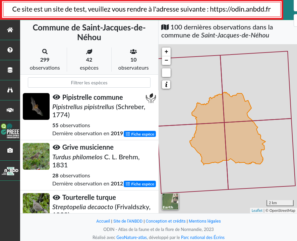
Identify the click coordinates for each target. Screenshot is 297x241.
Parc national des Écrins (203, 237)
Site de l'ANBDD (127, 221)
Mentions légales (205, 221)
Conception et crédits (165, 221)
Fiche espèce (140, 133)
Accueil (102, 221)
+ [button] (166, 52)
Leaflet (257, 210)
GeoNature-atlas (131, 237)
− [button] (166, 61)
